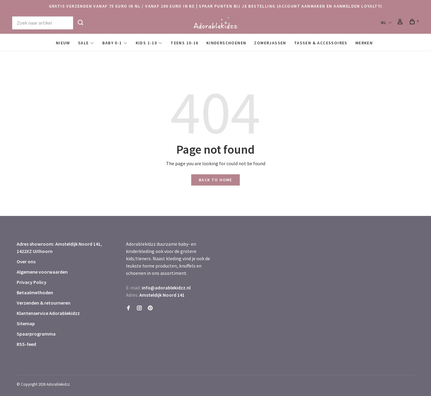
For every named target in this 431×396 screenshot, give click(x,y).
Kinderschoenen (226, 43)
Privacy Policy (31, 282)
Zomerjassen (270, 43)
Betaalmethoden (35, 292)
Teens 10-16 (184, 43)
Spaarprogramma (36, 334)
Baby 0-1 (112, 43)
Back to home (215, 180)
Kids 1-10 (146, 43)
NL (384, 22)
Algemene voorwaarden (42, 272)
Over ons (26, 261)
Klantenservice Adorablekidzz (48, 313)
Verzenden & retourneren (43, 303)
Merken (364, 43)
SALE (83, 43)
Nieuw (63, 43)
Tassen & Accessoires (321, 43)
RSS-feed (26, 344)
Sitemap (26, 323)
